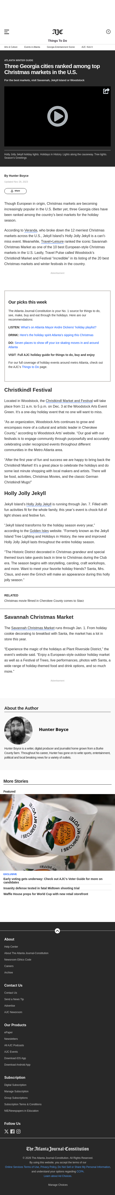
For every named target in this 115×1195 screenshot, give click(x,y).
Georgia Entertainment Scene (61, 47)
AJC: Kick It (87, 47)
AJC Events (11, 1060)
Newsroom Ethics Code (17, 968)
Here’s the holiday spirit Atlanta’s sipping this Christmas (57, 335)
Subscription (14, 1086)
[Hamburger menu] (6, 32)
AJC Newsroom (13, 1020)
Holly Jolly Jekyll (38, 504)
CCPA (80, 1179)
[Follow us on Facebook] (12, 1140)
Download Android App (17, 1073)
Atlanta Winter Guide (18, 60)
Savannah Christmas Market (33, 636)
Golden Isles (39, 531)
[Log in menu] (108, 31)
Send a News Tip (14, 1007)
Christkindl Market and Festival (69, 401)
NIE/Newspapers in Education (21, 1119)
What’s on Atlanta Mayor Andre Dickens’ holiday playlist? (58, 327)
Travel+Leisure (52, 241)
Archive (8, 980)
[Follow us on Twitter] (6, 1140)
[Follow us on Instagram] (18, 1140)
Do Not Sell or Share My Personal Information (84, 1175)
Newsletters (11, 1047)
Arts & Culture (10, 47)
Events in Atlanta (32, 47)
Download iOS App (15, 1066)
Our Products (15, 1033)
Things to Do (30, 367)
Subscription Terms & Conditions (22, 1112)
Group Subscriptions (16, 1106)
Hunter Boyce (19, 175)
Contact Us (13, 994)
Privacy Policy (48, 1175)
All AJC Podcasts (14, 1053)
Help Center (11, 955)
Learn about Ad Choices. (58, 1184)
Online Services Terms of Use (22, 1175)
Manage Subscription (16, 1099)
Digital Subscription (15, 1093)
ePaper (8, 1040)
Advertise (9, 1014)
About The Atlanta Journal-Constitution (26, 961)
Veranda (30, 230)
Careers (9, 974)
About (9, 948)
